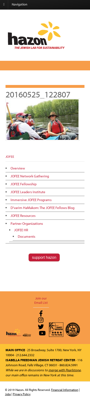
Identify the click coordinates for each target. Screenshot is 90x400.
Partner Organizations (27, 223)
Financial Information (64, 390)
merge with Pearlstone (64, 370)
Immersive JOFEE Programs (31, 199)
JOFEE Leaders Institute (28, 192)
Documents (26, 236)
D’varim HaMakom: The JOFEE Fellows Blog (42, 207)
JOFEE (10, 156)
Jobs (8, 394)
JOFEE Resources (23, 215)
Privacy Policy (21, 394)
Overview (18, 168)
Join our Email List (41, 300)
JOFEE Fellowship (24, 184)
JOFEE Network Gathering (30, 176)
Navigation (19, 4)
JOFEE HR (21, 230)
